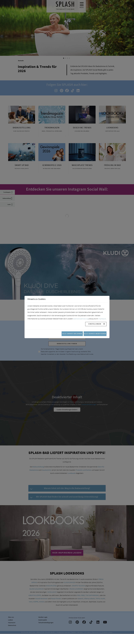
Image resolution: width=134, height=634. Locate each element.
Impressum (102, 319)
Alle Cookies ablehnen (72, 333)
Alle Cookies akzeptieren (95, 333)
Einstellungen (94, 324)
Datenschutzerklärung (80, 319)
